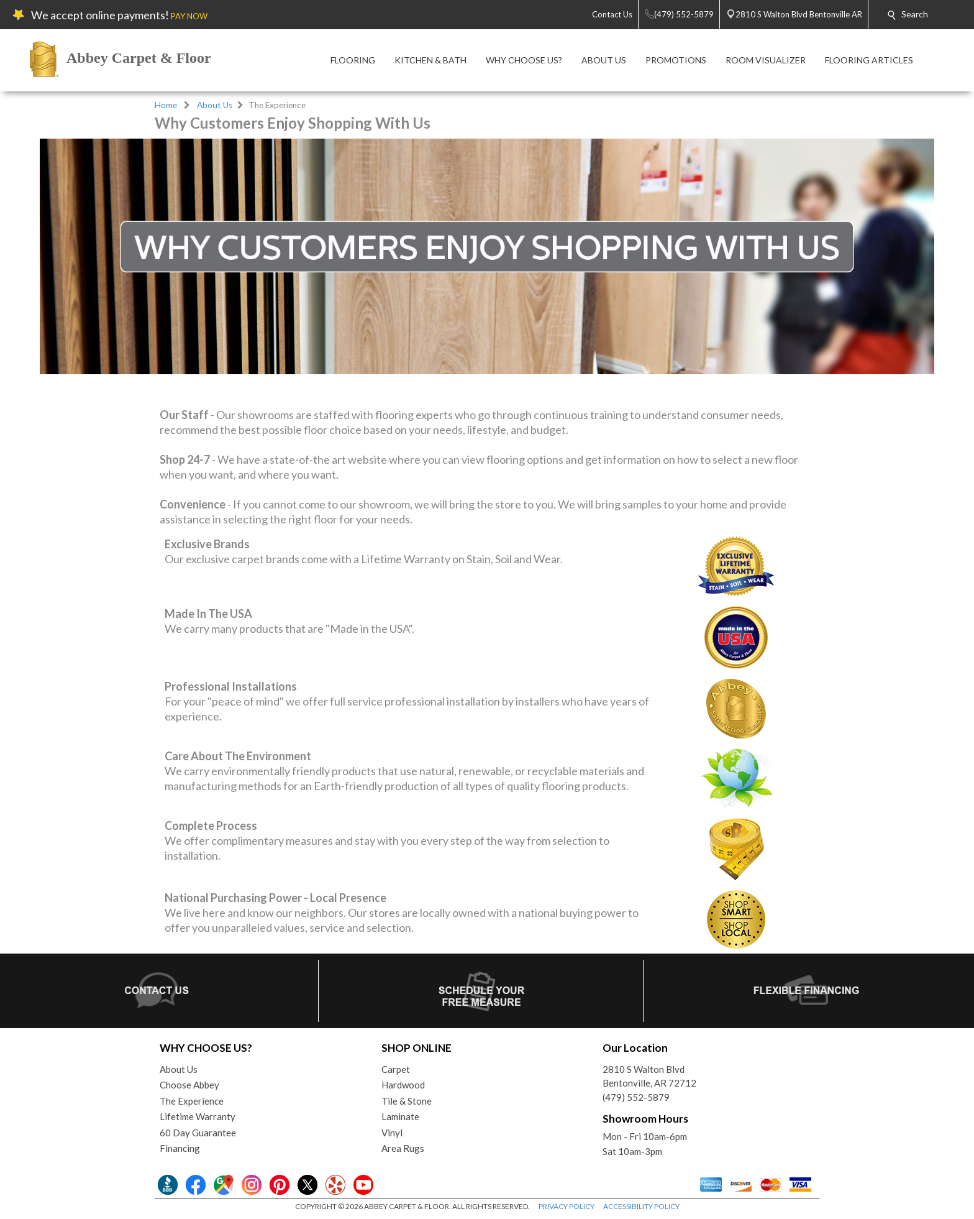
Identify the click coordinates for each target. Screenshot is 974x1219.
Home (166, 105)
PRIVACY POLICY (566, 1206)
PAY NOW (189, 16)
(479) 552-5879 (636, 1097)
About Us (214, 105)
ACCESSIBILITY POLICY (641, 1206)
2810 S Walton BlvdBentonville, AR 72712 (649, 1076)
